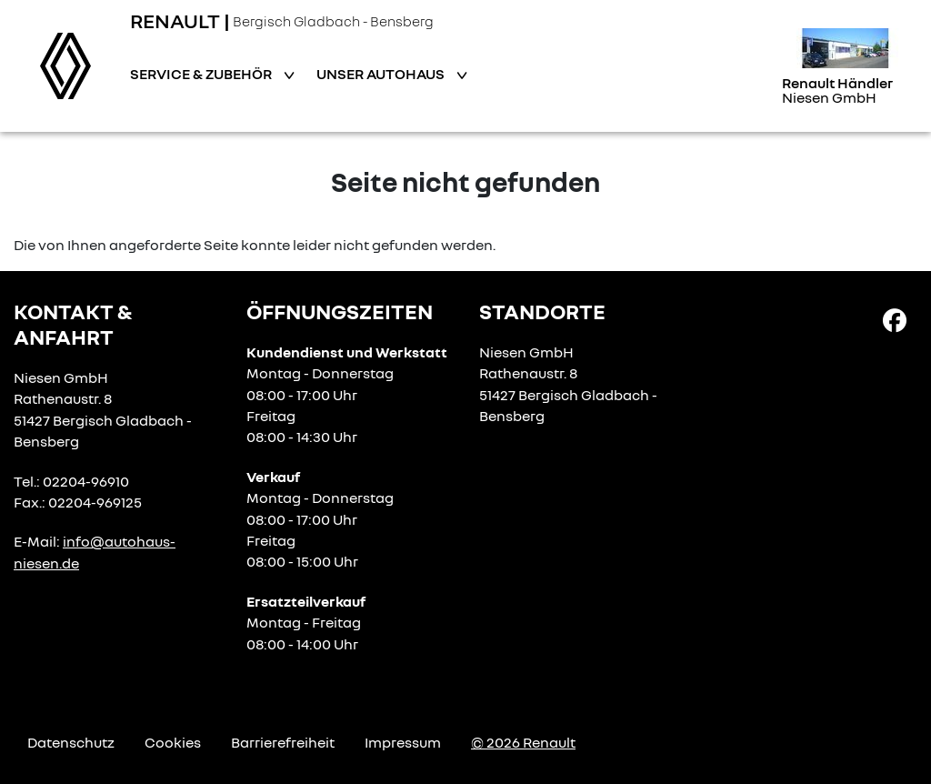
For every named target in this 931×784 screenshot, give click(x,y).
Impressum (403, 742)
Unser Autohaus (381, 74)
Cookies (173, 742)
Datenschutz (71, 742)
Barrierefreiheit (283, 742)
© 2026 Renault (523, 742)
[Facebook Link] (894, 319)
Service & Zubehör (202, 74)
